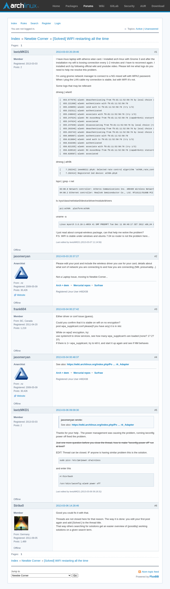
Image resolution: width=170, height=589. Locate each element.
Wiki (101, 6)
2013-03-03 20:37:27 (67, 256)
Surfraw (98, 285)
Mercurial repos (81, 285)
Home (56, 6)
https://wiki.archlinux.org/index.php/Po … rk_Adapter (98, 364)
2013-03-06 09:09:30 (67, 410)
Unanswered (151, 28)
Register (46, 23)
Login (58, 23)
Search (34, 23)
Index (14, 23)
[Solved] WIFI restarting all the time (81, 39)
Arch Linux (21, 5)
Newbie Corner (36, 39)
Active (139, 28)
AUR (143, 6)
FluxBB (154, 576)
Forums (88, 6)
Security (129, 6)
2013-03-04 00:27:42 (67, 309)
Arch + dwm (62, 285)
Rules (24, 23)
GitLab (114, 6)
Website (21, 295)
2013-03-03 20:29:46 (67, 51)
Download (158, 6)
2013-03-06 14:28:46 (67, 505)
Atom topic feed (150, 571)
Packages (72, 6)
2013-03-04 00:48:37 (67, 357)
